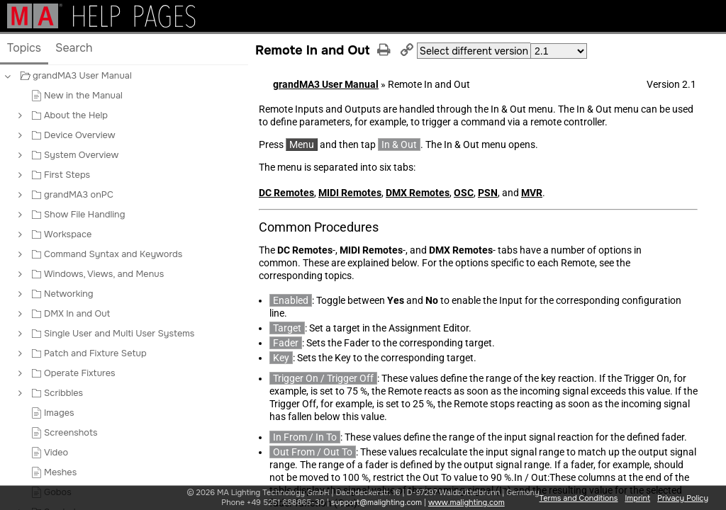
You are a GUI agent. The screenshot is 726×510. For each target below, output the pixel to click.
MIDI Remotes (349, 192)
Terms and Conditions (579, 498)
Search (74, 47)
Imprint (637, 498)
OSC (464, 192)
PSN (488, 192)
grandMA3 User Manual (326, 84)
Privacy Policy (682, 498)
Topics (24, 47)
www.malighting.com (466, 502)
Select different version (474, 51)
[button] (19, 76)
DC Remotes (286, 192)
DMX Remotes (417, 192)
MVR (531, 192)
